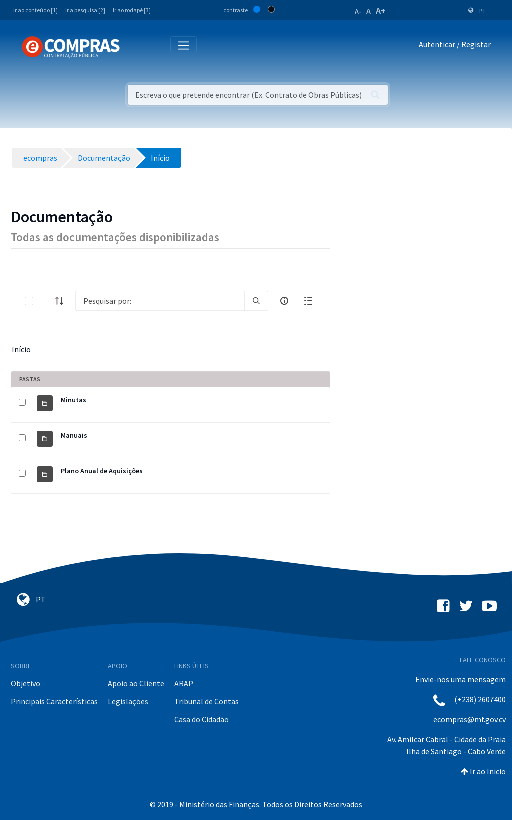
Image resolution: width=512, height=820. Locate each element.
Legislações (128, 701)
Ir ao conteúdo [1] (36, 10)
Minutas (73, 399)
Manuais (74, 435)
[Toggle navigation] (134, 46)
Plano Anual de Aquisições (102, 470)
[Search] (160, 301)
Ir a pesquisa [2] (86, 10)
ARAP (184, 683)
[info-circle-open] (284, 301)
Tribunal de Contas (206, 701)
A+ (381, 10)
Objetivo (25, 683)
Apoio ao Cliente (136, 683)
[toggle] (46, 301)
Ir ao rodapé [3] (132, 10)
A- (358, 11)
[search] (256, 300)
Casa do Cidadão (201, 719)
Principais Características (54, 701)
